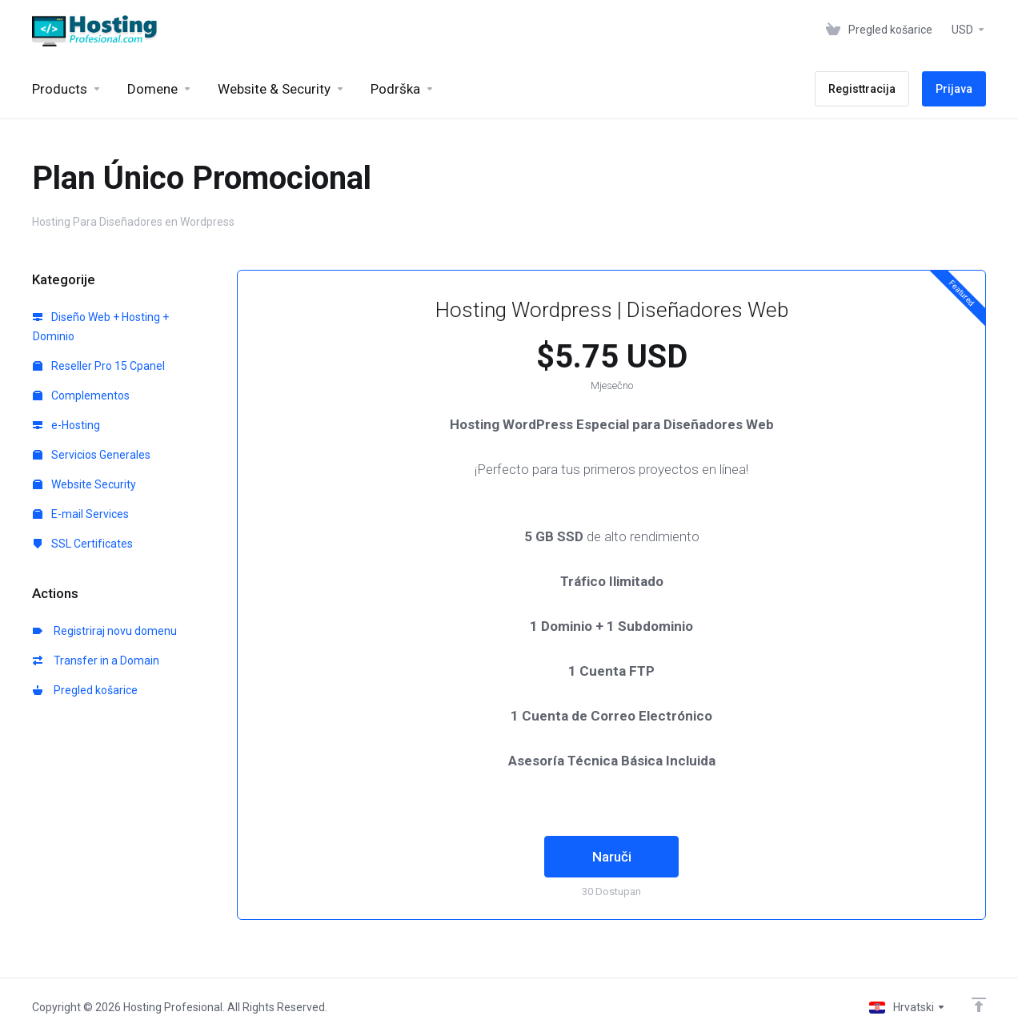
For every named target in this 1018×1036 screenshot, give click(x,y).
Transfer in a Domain (96, 660)
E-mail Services (81, 514)
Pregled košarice (85, 690)
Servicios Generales (91, 454)
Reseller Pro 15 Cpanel (99, 365)
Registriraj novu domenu (105, 630)
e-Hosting (66, 425)
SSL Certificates (83, 543)
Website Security (84, 484)
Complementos (81, 395)
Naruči (611, 857)
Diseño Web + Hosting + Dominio (101, 327)
